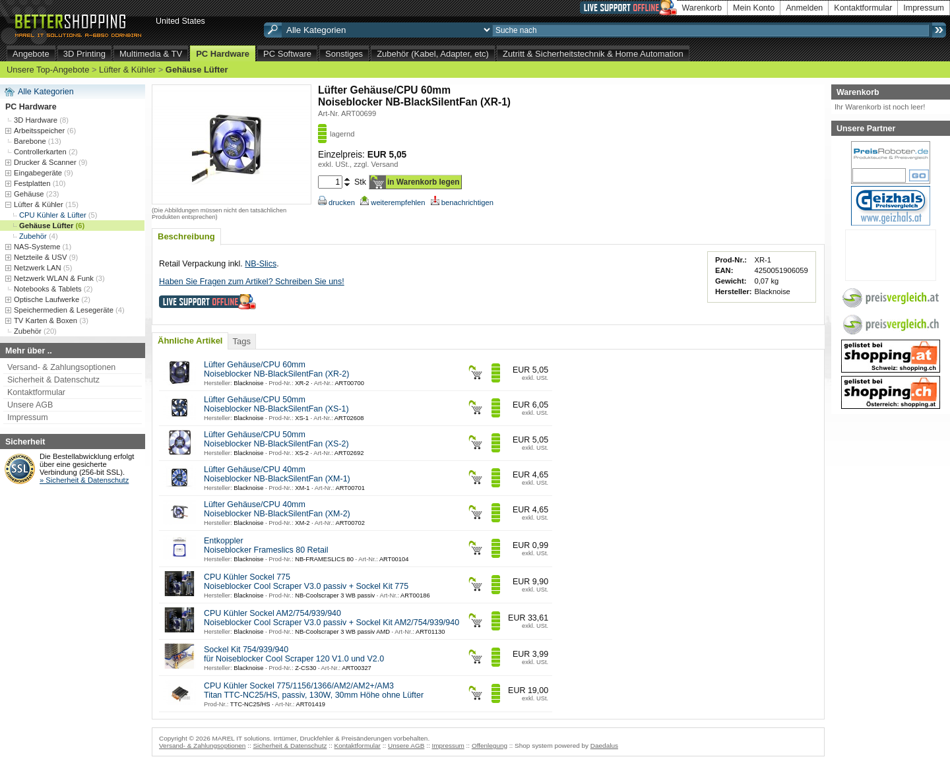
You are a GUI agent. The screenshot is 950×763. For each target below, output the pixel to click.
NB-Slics (260, 263)
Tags (241, 341)
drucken (336, 202)
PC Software (287, 54)
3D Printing (84, 54)
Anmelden (804, 8)
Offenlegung (489, 745)
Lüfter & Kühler (127, 70)
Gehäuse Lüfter (197, 70)
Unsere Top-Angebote (48, 70)
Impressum (923, 8)
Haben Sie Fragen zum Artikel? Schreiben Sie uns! (251, 281)
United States (180, 21)
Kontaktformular (863, 8)
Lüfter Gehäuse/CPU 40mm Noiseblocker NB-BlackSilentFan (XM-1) (277, 474)
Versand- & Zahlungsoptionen (61, 367)
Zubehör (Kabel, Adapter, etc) (433, 54)
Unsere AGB (30, 405)
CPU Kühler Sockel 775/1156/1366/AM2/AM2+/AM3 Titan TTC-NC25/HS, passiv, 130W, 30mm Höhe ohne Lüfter (314, 690)
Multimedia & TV (150, 54)
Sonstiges (344, 54)
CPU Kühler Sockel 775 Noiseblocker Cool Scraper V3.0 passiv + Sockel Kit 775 (306, 581)
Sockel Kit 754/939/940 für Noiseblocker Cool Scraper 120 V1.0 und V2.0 (294, 654)
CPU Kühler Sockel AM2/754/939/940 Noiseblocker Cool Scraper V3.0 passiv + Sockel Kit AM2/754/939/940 (331, 618)
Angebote (31, 54)
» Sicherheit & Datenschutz (84, 480)
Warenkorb (702, 8)
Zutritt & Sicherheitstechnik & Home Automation (593, 54)
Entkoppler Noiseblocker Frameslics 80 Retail (266, 545)
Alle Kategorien (46, 91)
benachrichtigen (462, 202)
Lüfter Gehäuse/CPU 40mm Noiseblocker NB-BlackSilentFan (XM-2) (277, 509)
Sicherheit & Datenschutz (53, 379)
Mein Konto (754, 8)
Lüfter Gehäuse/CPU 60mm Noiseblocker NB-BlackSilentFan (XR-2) (276, 369)
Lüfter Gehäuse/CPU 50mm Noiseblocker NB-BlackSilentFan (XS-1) (276, 404)
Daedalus (604, 745)
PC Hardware (222, 54)
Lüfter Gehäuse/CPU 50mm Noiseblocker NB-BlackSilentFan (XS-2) (276, 439)
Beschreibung (186, 236)
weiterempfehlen (392, 202)
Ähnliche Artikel (190, 341)
